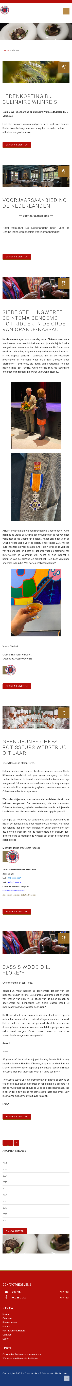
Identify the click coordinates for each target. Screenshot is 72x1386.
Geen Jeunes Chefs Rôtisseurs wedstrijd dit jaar (35, 747)
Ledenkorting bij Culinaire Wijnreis (30, 99)
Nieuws (6, 1326)
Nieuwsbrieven (15, 1231)
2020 (5, 1201)
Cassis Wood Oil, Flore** (26, 970)
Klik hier (64, 1291)
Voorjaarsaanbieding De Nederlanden (35, 203)
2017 (5, 1220)
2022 (5, 1188)
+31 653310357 (14, 878)
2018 (5, 1214)
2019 (5, 1208)
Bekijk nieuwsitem (17, 145)
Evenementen (10, 1322)
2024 (5, 1176)
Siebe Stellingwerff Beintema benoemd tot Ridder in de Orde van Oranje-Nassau (34, 320)
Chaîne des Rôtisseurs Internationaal (22, 1354)
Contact (7, 1334)
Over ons (7, 1318)
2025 (5, 1169)
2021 (5, 1195)
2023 (5, 1182)
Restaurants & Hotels (14, 1330)
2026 (5, 1163)
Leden (6, 1338)
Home (6, 50)
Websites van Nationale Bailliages (20, 1358)
